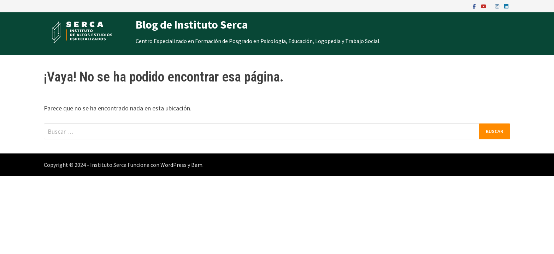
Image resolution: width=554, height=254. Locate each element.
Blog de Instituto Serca (192, 25)
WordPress (173, 164)
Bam (196, 164)
